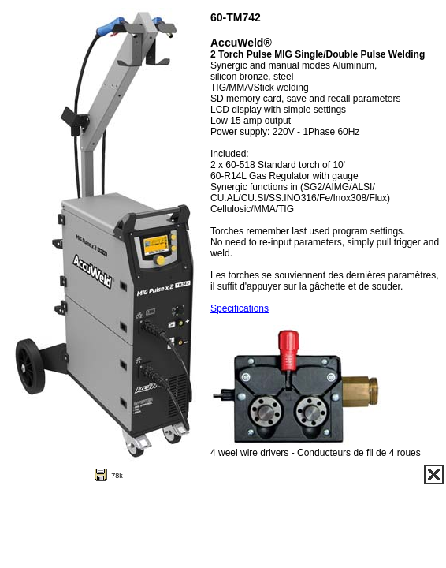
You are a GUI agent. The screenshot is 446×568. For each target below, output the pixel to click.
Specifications (239, 308)
